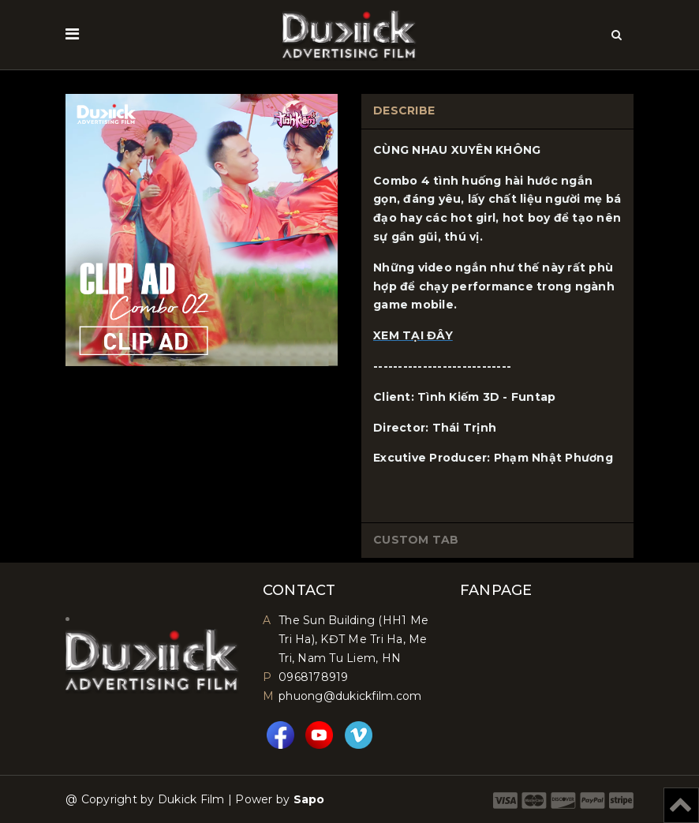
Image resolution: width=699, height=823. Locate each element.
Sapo (309, 799)
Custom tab (416, 540)
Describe (404, 110)
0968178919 (313, 677)
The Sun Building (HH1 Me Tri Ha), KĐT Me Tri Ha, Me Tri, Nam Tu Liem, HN (353, 639)
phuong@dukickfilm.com (349, 696)
